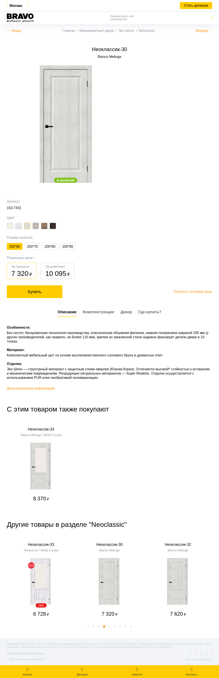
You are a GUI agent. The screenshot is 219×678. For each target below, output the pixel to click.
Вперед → (204, 30)
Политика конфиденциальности (26, 653)
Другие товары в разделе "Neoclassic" (67, 524)
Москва (16, 5)
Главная (68, 30)
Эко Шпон (126, 30)
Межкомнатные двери (96, 30)
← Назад (14, 30)
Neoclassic (146, 30)
